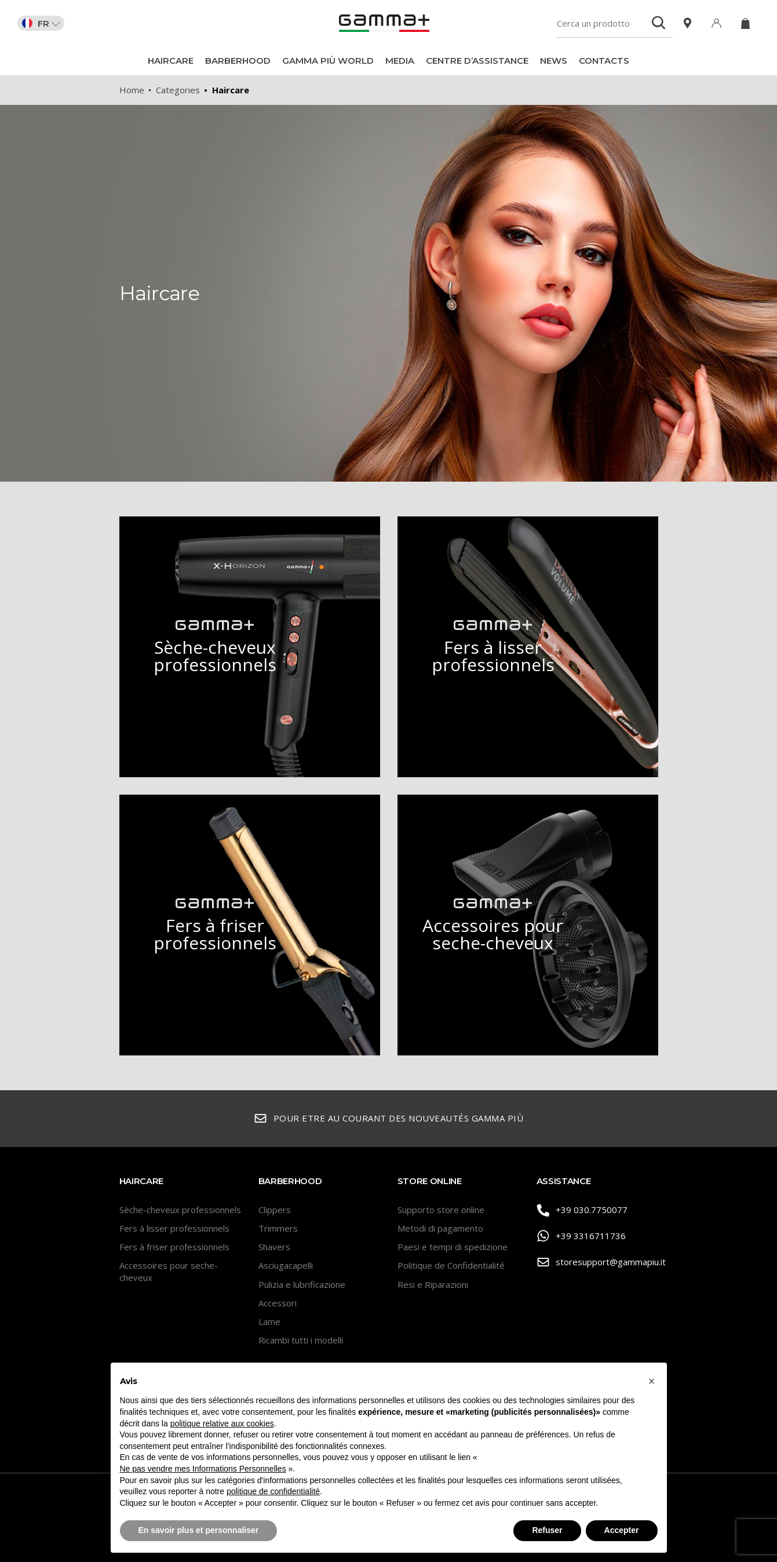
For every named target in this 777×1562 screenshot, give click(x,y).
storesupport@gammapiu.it (597, 1262)
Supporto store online (440, 1209)
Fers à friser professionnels (174, 1246)
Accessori (277, 1303)
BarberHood (238, 60)
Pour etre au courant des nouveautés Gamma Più (388, 1119)
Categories (178, 90)
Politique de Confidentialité (451, 1265)
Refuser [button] (547, 1530)
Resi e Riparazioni (432, 1284)
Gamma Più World (328, 60)
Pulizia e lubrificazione (301, 1284)
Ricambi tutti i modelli (300, 1340)
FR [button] (41, 23)
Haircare (171, 60)
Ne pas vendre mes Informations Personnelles (203, 1468)
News (553, 60)
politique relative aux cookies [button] (222, 1423)
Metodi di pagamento (440, 1228)
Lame (269, 1321)
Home (131, 90)
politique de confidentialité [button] (273, 1491)
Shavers (274, 1246)
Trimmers (278, 1228)
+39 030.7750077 (582, 1210)
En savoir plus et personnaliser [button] (198, 1530)
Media (399, 60)
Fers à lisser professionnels (174, 1228)
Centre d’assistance (477, 60)
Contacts (604, 60)
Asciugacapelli (285, 1265)
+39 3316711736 (581, 1236)
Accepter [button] (621, 1530)
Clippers (274, 1209)
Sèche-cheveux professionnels (180, 1209)
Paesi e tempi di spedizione (452, 1246)
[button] (652, 1381)
